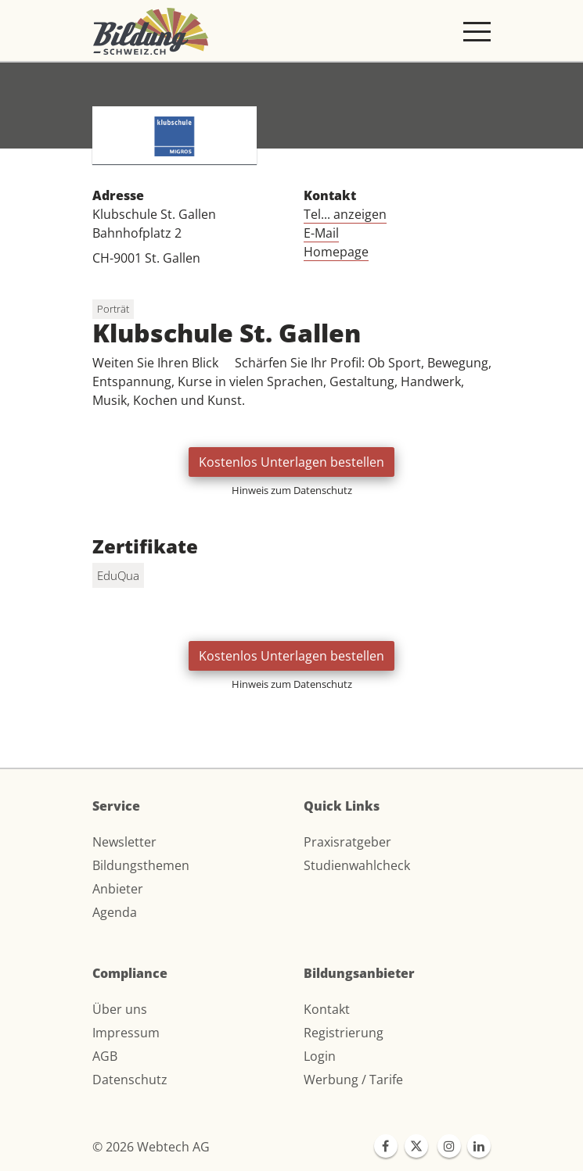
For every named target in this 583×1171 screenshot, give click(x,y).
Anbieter (117, 888)
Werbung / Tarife (353, 1079)
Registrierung (343, 1032)
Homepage (336, 251)
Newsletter (124, 841)
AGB (104, 1056)
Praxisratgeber (347, 841)
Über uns (119, 1009)
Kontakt (327, 1009)
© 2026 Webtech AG (151, 1146)
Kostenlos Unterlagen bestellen (291, 462)
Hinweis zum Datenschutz (292, 490)
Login (320, 1056)
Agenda (114, 912)
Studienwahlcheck (357, 865)
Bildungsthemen (140, 865)
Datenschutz (129, 1079)
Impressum (126, 1032)
